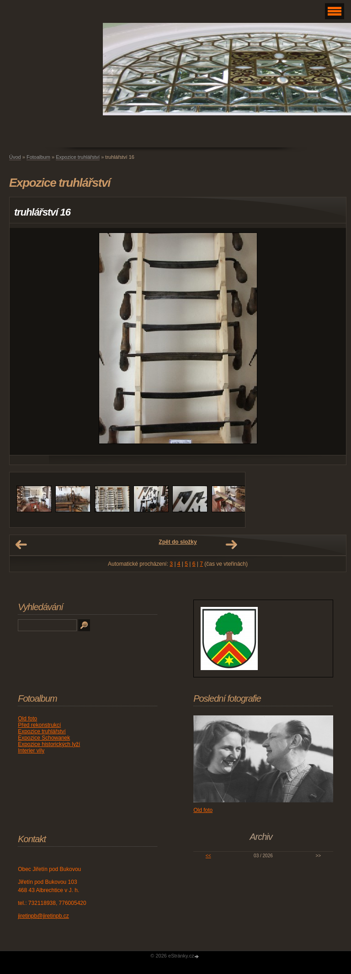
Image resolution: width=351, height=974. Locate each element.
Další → (231, 545)
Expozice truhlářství (78, 157)
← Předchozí (21, 545)
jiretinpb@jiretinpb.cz (43, 916)
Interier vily (31, 750)
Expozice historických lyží (49, 744)
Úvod (15, 157)
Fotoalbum (38, 157)
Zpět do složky (178, 542)
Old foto (27, 718)
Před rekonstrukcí (39, 725)
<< (208, 855)
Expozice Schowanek (44, 738)
